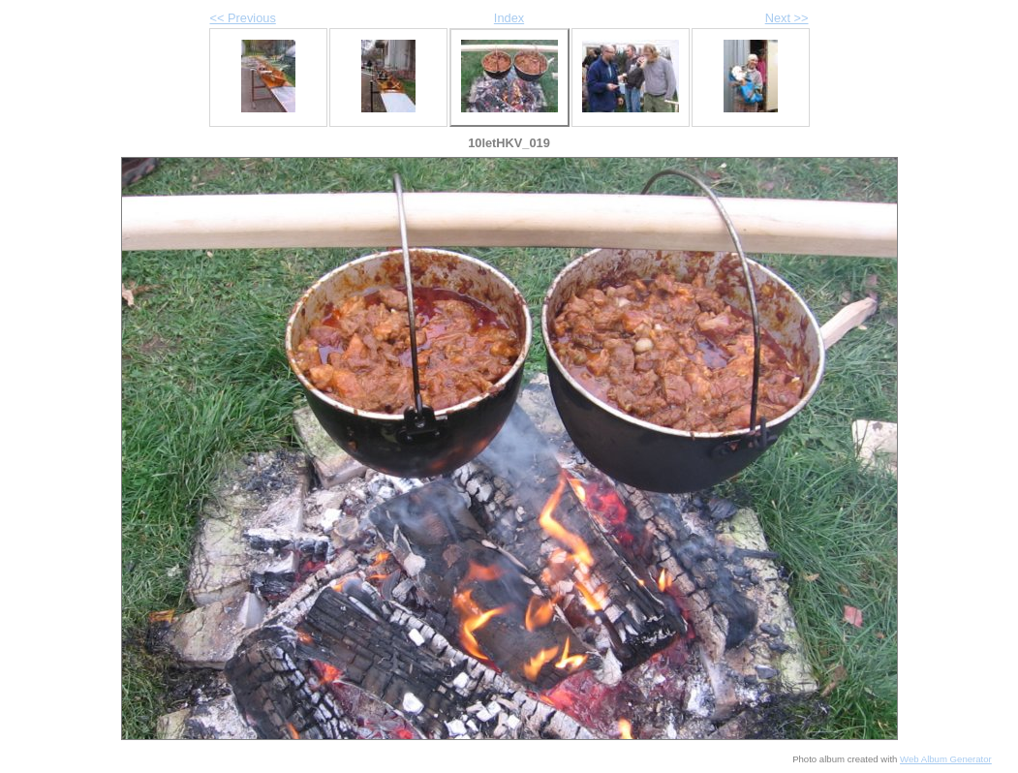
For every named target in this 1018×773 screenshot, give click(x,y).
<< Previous (243, 18)
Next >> (787, 18)
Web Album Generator (946, 759)
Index (509, 18)
